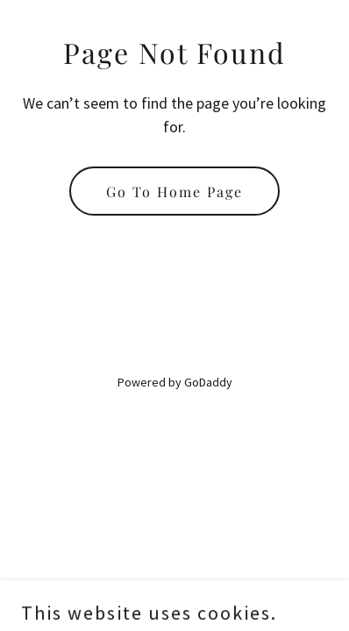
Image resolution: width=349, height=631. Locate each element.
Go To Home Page (174, 191)
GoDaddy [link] (208, 382)
